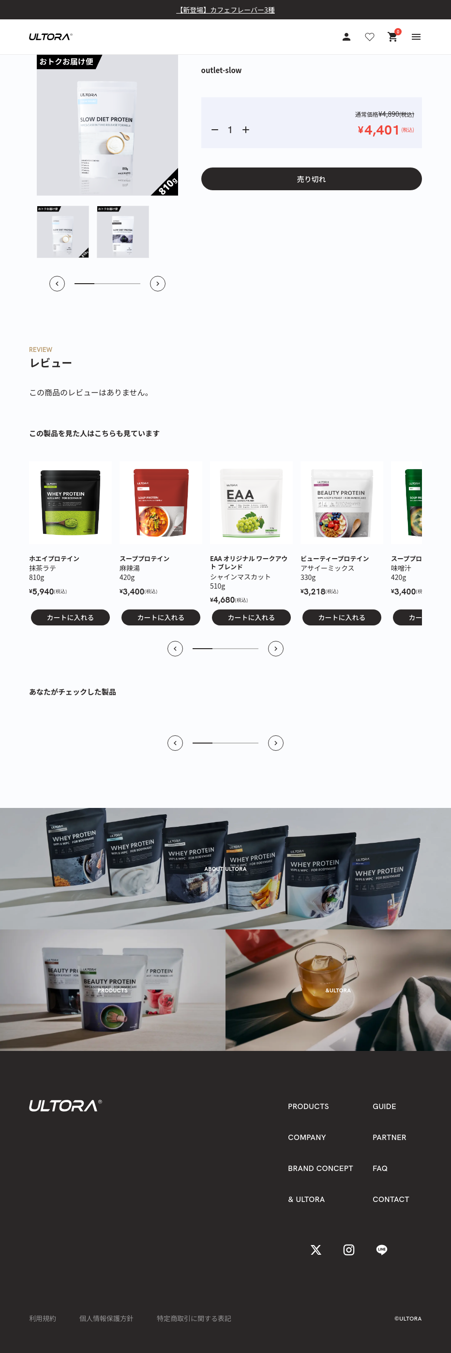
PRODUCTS (308, 1106)
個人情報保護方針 (106, 1318)
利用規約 (42, 1318)
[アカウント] (346, 37)
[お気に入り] (370, 37)
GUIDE (384, 1106)
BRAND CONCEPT (320, 1168)
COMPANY (307, 1137)
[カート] (393, 37)
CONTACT (391, 1199)
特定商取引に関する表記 (194, 1318)
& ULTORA (306, 1199)
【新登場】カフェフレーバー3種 (225, 10)
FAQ (380, 1168)
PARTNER (389, 1137)
